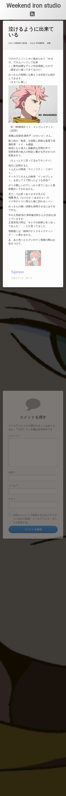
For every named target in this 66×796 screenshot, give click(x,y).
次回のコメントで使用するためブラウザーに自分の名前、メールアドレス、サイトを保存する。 (35, 554)
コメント (14, 471)
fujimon (40, 36)
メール (13, 521)
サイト (12, 534)
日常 (49, 36)
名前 (11, 507)
